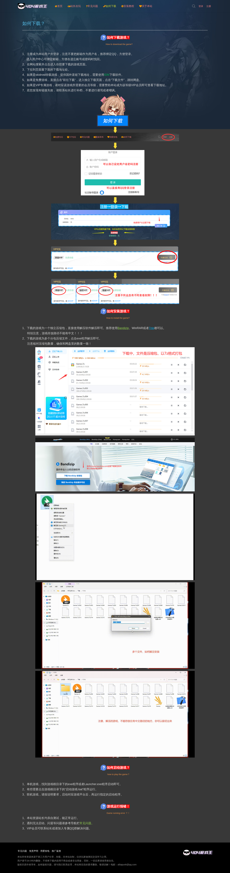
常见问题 (92, 6)
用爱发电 (46, 851)
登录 (201, 6)
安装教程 (127, 6)
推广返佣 (59, 851)
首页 (58, 6)
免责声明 (34, 851)
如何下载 (109, 6)
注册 (208, 6)
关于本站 (145, 6)
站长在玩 (74, 6)
